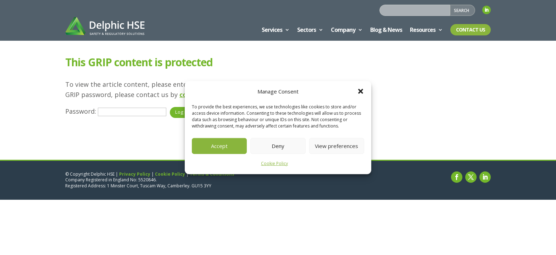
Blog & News (386, 30)
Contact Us (470, 29)
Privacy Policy (134, 174)
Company (343, 30)
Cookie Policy (274, 163)
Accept (219, 145)
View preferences (336, 145)
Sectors (306, 30)
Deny (278, 145)
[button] (360, 91)
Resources (422, 30)
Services (272, 30)
